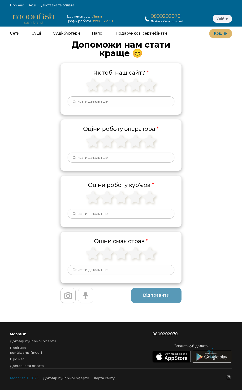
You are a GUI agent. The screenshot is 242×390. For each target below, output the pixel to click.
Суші (36, 33)
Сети (15, 33)
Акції (32, 5)
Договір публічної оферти (33, 341)
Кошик (220, 33)
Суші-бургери (66, 33)
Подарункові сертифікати (141, 33)
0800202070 (166, 16)
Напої (98, 33)
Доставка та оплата (57, 5)
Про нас (17, 5)
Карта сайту (104, 378)
